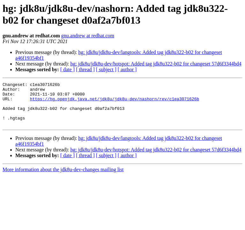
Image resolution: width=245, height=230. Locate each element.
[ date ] (67, 69)
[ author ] (127, 69)
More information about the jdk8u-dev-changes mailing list (63, 178)
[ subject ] (106, 69)
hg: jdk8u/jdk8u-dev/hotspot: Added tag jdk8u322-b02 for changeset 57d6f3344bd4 (155, 63)
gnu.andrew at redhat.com (87, 35)
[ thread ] (85, 69)
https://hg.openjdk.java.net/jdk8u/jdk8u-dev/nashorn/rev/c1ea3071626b (114, 102)
